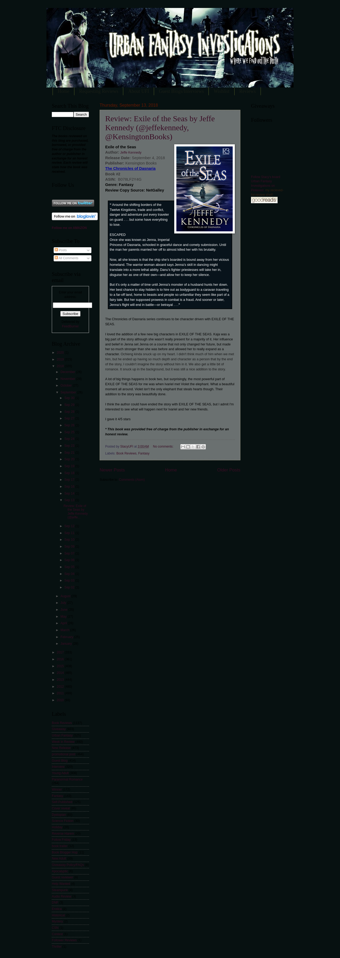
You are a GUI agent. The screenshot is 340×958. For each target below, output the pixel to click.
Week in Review (63, 742)
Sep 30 (69, 398)
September (69, 392)
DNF (55, 902)
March (65, 630)
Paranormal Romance (67, 779)
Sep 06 (69, 560)
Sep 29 (69, 405)
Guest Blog (59, 760)
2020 (61, 352)
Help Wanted (61, 884)
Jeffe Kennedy (130, 152)
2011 (61, 693)
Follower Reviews (64, 940)
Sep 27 (69, 418)
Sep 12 (69, 526)
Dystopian (59, 815)
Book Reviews (126, 453)
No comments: (163, 446)
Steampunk (60, 890)
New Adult (59, 858)
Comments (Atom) (132, 480)
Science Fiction (62, 821)
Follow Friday (61, 840)
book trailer (59, 846)
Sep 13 (69, 500)
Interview (58, 767)
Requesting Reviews (98, 91)
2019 (61, 359)
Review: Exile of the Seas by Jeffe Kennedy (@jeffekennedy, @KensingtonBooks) (160, 127)
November (68, 379)
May (64, 616)
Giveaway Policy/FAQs (68, 865)
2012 (61, 686)
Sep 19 (69, 466)
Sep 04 (69, 574)
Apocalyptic (60, 871)
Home (63, 91)
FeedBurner (70, 326)
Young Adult (60, 773)
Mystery (57, 921)
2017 (61, 652)
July (64, 603)
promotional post (63, 754)
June (64, 610)
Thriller (57, 946)
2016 (61, 659)
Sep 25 (69, 432)
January (67, 643)
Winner (57, 789)
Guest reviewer (62, 877)
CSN (55, 928)
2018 (61, 366)
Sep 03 (69, 580)
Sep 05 (69, 567)
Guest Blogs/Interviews (181, 91)
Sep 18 (69, 473)
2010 (61, 700)
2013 (61, 680)
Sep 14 (69, 493)
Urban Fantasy (62, 735)
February (67, 637)
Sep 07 (69, 553)
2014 (61, 673)
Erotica (57, 909)
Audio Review (61, 896)
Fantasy (144, 453)
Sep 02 (69, 587)
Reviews (247, 91)
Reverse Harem (63, 833)
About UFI (138, 91)
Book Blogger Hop (65, 852)
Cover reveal (61, 808)
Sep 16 (69, 486)
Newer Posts (112, 470)
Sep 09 (69, 546)
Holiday (57, 827)
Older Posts (228, 470)
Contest (57, 934)
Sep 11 (69, 533)
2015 (61, 666)
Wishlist (221, 91)
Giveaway (59, 729)
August (66, 596)
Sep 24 (69, 439)
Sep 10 (69, 539)
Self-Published (62, 802)
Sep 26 (69, 425)
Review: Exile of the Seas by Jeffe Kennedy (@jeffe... (75, 511)
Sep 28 (69, 412)
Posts (61, 250)
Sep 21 (69, 452)
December (68, 372)
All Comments (66, 258)
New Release (61, 748)
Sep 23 (69, 446)
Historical (58, 915)
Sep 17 (69, 480)
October (67, 385)
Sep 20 (69, 459)
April (64, 623)
